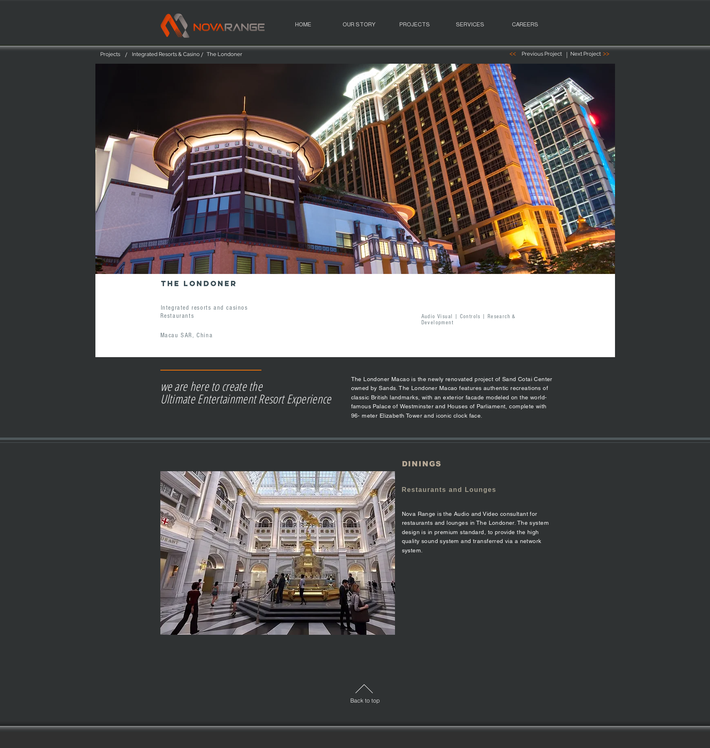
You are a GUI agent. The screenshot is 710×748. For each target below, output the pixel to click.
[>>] (606, 53)
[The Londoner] (224, 54)
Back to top (365, 700)
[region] (355, 175)
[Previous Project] (542, 54)
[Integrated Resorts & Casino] (166, 54)
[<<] (512, 53)
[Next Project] (585, 54)
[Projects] (110, 54)
